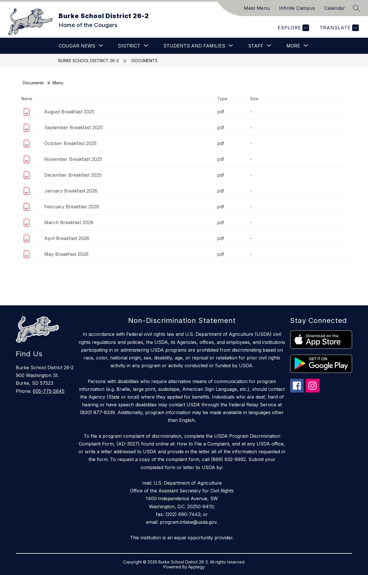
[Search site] (356, 8)
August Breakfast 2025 (69, 112)
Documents (145, 60)
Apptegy (196, 566)
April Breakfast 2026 (66, 238)
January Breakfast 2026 (70, 191)
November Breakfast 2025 (73, 159)
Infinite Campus (297, 8)
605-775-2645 (48, 391)
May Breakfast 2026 (66, 254)
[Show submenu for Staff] (255, 45)
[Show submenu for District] (129, 45)
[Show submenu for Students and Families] (194, 45)
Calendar (334, 8)
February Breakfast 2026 (71, 207)
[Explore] (292, 27)
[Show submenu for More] (293, 45)
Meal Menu (257, 8)
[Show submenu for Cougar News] (77, 45)
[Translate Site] (338, 27)
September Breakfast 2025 (73, 127)
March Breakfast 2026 (68, 222)
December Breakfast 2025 (72, 175)
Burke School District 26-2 (88, 60)
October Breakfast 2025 (70, 143)
